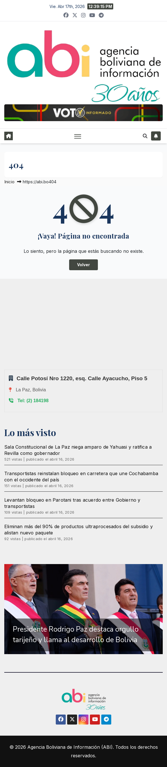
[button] (145, 136)
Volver (83, 265)
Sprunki (5, 369)
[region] (83, 609)
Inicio (9, 181)
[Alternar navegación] (77, 136)
